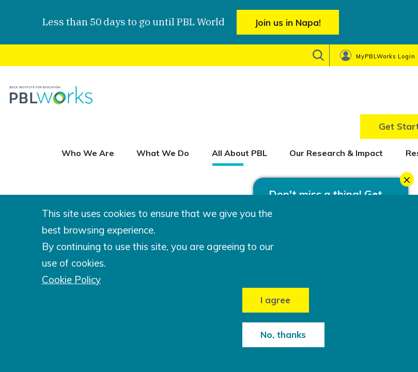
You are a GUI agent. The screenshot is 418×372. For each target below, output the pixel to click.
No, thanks (283, 334)
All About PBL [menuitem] (239, 153)
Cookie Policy (71, 280)
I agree (275, 300)
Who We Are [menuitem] (87, 153)
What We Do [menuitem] (162, 153)
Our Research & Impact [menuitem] (336, 153)
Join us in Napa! (288, 22)
